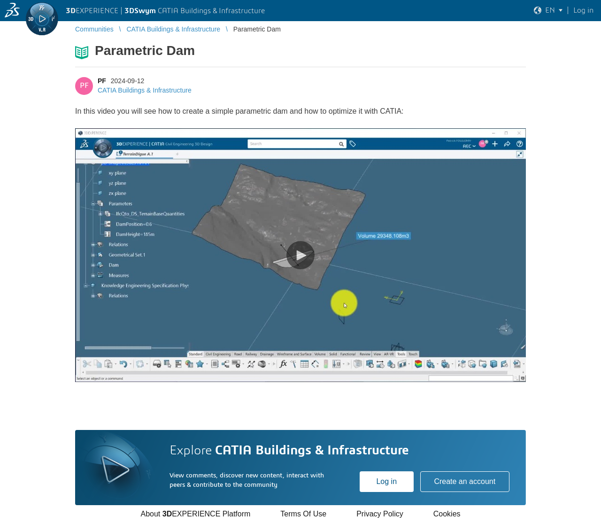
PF (102, 81)
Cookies (447, 514)
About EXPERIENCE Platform (195, 514)
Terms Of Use (303, 514)
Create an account (464, 481)
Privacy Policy (379, 514)
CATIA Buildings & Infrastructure (145, 90)
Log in (386, 481)
